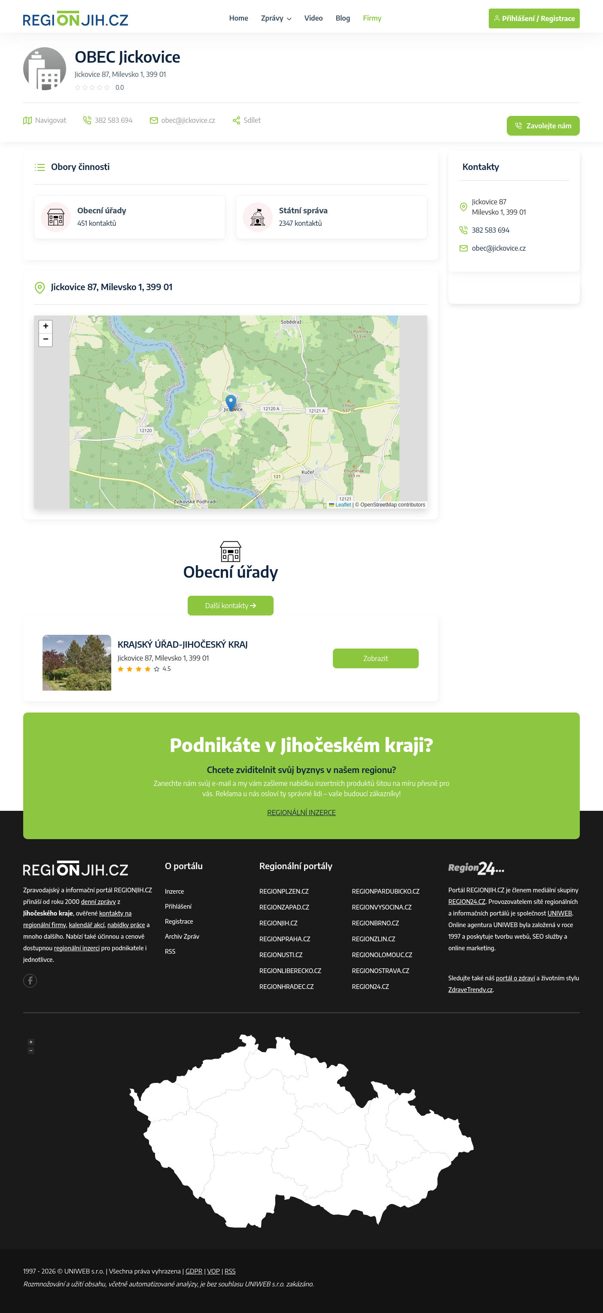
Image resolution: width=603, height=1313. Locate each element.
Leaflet (340, 505)
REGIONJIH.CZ (278, 923)
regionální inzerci (77, 948)
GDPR (194, 1271)
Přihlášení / (516, 18)
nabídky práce (126, 924)
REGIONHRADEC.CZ (286, 986)
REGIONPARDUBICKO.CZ (386, 891)
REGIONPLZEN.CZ (284, 891)
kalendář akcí (86, 924)
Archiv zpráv (182, 936)
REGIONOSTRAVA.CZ (380, 970)
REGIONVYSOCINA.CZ (382, 907)
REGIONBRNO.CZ (375, 923)
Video (314, 18)
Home (238, 18)
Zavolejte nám (543, 125)
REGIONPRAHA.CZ (284, 939)
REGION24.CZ (370, 986)
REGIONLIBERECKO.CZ (290, 970)
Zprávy (276, 18)
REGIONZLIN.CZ (374, 939)
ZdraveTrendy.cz (470, 989)
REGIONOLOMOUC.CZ (382, 954)
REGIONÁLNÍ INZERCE (301, 812)
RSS (170, 951)
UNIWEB (560, 913)
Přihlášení (178, 906)
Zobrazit (375, 658)
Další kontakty (230, 605)
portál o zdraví (515, 978)
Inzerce (174, 891)
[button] (230, 403)
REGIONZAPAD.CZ (284, 907)
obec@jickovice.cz (499, 248)
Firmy (372, 18)
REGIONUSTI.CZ (281, 954)
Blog (343, 18)
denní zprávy (98, 901)
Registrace (558, 18)
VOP (213, 1271)
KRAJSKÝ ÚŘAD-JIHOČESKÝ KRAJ (183, 644)
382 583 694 (491, 230)
